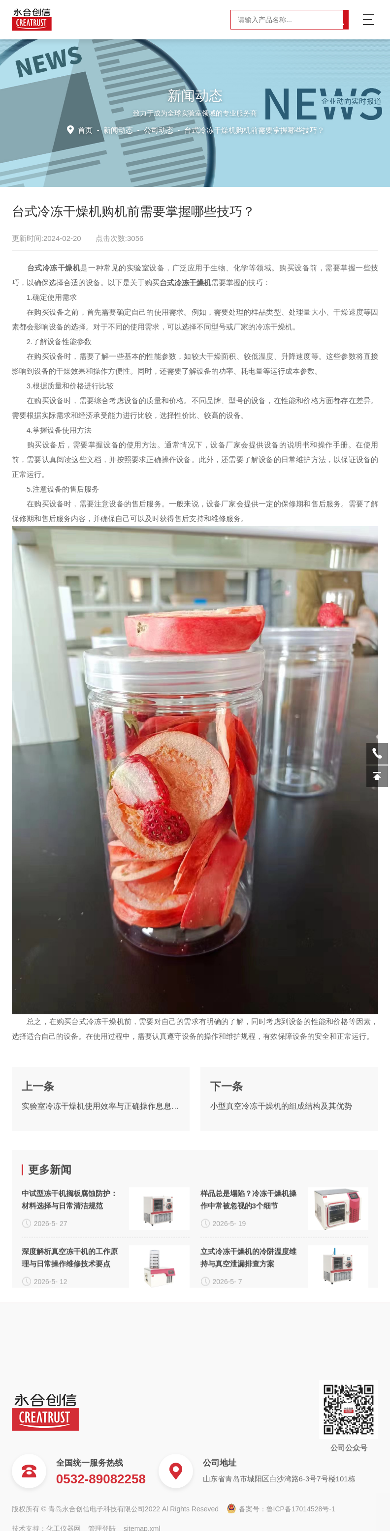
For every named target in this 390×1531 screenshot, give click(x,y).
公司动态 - (234, 130)
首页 (85, 130)
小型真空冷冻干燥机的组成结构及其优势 (281, 1170)
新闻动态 (118, 130)
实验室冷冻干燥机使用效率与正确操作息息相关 (101, 1170)
